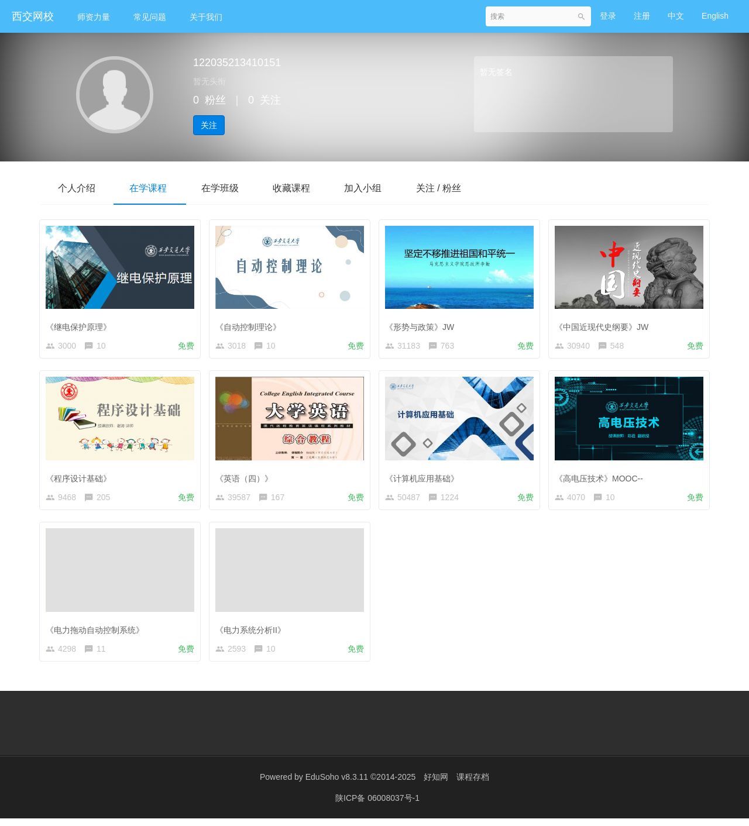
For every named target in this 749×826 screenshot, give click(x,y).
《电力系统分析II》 (253, 632)
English (715, 15)
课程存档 (472, 785)
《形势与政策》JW (422, 324)
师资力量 (93, 17)
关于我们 (206, 17)
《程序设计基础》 (81, 478)
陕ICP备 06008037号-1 (377, 805)
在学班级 (222, 188)
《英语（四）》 (247, 478)
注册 (642, 15)
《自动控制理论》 (251, 324)
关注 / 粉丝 (443, 188)
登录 (608, 15)
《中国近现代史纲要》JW (604, 324)
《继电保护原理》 (81, 324)
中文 (676, 15)
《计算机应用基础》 (425, 478)
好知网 (436, 785)
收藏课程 (295, 188)
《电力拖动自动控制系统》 (98, 632)
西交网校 (33, 16)
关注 (209, 125)
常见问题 (149, 17)
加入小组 (367, 188)
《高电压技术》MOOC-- (602, 478)
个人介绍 (77, 188)
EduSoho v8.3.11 (336, 785)
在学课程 (150, 188)
